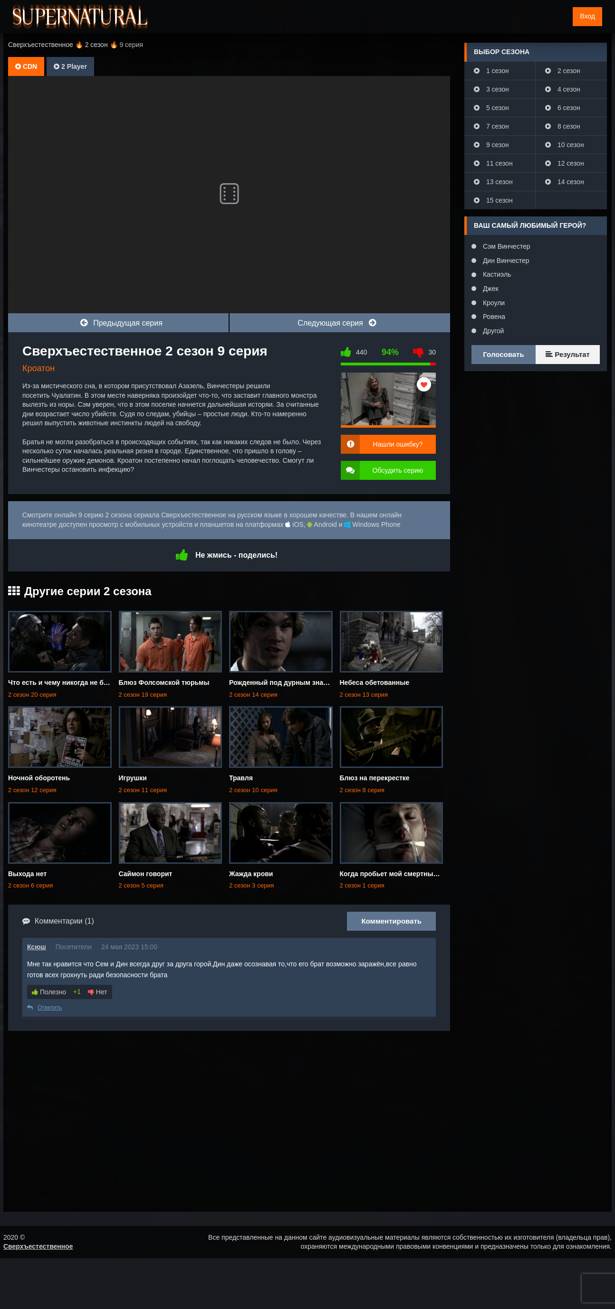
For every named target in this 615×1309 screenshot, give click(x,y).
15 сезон (493, 200)
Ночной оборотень (39, 778)
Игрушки (133, 778)
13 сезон (493, 182)
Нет (97, 992)
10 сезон (564, 145)
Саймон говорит (146, 874)
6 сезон (562, 108)
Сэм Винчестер (505, 246)
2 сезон (562, 71)
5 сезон (491, 108)
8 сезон (562, 126)
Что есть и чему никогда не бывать (66, 682)
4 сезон (562, 89)
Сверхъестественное (38, 1246)
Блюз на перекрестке (375, 778)
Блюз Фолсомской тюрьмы (164, 682)
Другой (492, 331)
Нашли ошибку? (398, 444)
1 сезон (491, 71)
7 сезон (491, 126)
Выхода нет (27, 874)
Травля (241, 778)
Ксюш (36, 947)
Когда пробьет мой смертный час (395, 874)
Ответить (44, 1007)
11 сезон (493, 163)
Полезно (49, 992)
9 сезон (491, 145)
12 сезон (564, 163)
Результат (568, 354)
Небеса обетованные (374, 682)
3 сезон (491, 89)
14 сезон (564, 182)
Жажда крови (251, 874)
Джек (490, 288)
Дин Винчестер (505, 260)
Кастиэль (496, 274)
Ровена (493, 316)
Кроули (493, 303)
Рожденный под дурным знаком (282, 682)
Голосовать (503, 354)
